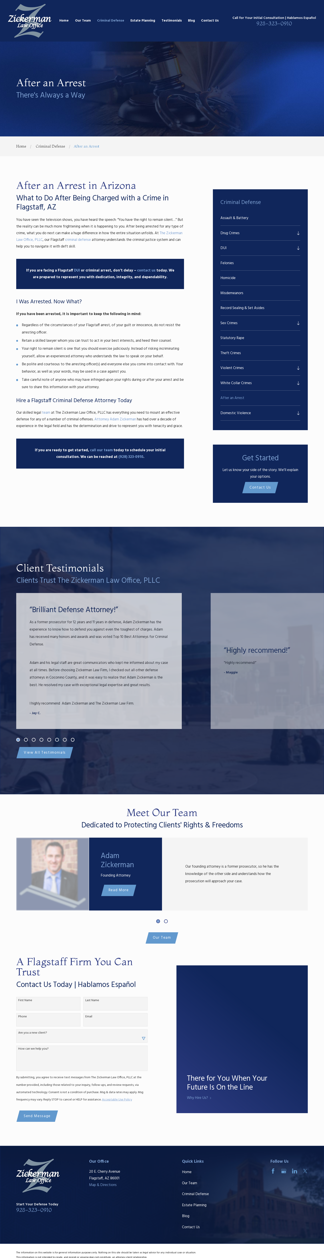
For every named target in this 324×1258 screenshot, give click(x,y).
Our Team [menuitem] (83, 20)
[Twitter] (305, 1171)
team (46, 413)
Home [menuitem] (64, 20)
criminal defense (78, 240)
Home (187, 1172)
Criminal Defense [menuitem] (110, 20)
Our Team (162, 938)
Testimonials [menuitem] (172, 20)
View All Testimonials (45, 753)
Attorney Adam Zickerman (115, 419)
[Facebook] (273, 1171)
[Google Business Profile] (283, 1171)
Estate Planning (194, 1205)
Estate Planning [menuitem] (142, 20)
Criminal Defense (195, 1194)
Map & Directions (103, 1185)
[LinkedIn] (294, 1171)
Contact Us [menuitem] (210, 20)
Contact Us (260, 488)
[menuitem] (260, 218)
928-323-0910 (274, 23)
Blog (185, 1216)
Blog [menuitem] (191, 20)
